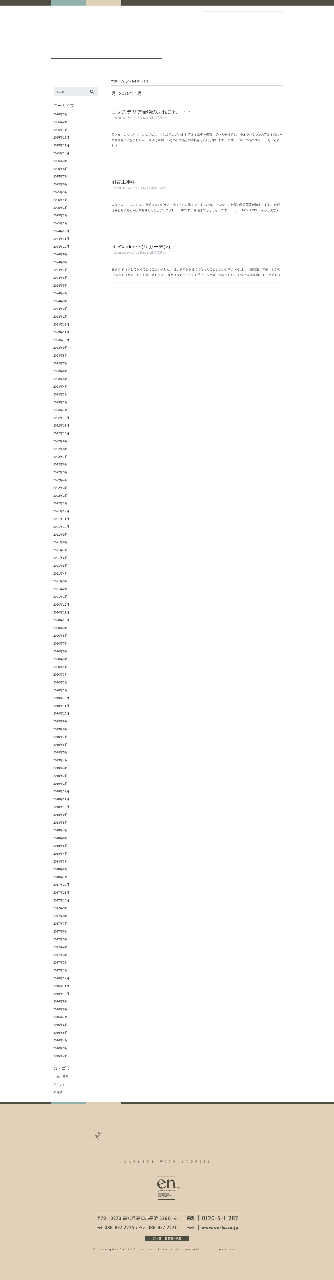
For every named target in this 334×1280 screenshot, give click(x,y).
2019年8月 (60, 729)
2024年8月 (60, 262)
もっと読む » (270, 210)
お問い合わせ (151, 54)
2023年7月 (60, 363)
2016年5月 (60, 1032)
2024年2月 (60, 308)
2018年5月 (60, 845)
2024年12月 (61, 231)
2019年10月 (61, 713)
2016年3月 (60, 1048)
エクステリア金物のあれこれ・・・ (152, 111)
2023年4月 (60, 386)
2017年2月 (60, 962)
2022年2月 (60, 495)
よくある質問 (261, 41)
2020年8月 (60, 635)
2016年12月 (61, 978)
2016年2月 (60, 1056)
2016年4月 (60, 1040)
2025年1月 (60, 223)
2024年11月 (61, 238)
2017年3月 (60, 955)
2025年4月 (60, 200)
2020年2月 (60, 682)
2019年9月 (60, 721)
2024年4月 (60, 293)
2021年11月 (61, 519)
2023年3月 (60, 394)
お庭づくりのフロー (251, 41)
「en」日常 (61, 1076)
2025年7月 (60, 176)
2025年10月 (61, 153)
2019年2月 (60, 775)
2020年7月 (60, 643)
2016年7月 (60, 1017)
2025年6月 (60, 184)
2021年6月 (60, 557)
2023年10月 (61, 340)
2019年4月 (60, 760)
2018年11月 (61, 799)
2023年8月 (60, 355)
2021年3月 (60, 581)
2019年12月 (61, 698)
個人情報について (281, 41)
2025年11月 (61, 145)
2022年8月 (60, 449)
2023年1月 (60, 410)
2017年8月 (60, 916)
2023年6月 (60, 371)
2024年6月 (60, 277)
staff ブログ (126, 54)
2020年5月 (60, 659)
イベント (59, 1084)
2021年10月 (61, 526)
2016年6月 (60, 1025)
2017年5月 (60, 939)
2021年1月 (60, 596)
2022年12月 (61, 418)
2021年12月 (61, 511)
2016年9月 (60, 1001)
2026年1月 (60, 130)
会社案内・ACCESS (241, 16)
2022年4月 (60, 480)
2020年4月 (60, 667)
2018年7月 (60, 830)
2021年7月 (60, 550)
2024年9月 (60, 254)
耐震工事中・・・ (131, 182)
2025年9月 (60, 161)
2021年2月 (60, 589)
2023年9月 (60, 347)
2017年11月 (61, 892)
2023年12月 (61, 324)
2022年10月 (61, 433)
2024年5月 (60, 285)
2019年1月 (60, 783)
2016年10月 (61, 994)
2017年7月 (60, 923)
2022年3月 (60, 488)
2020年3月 (60, 674)
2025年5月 (60, 192)
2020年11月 (61, 612)
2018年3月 (60, 861)
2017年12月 (61, 884)
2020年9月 (60, 628)
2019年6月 (60, 744)
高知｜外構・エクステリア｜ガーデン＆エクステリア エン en (67, 31)
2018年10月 (61, 807)
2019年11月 (61, 706)
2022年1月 (60, 503)
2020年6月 (60, 651)
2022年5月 (60, 472)
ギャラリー (213, 17)
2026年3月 (60, 114)
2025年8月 (60, 169)
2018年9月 (60, 814)
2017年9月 (60, 908)
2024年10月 (61, 246)
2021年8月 (60, 542)
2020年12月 (61, 604)
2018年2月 (60, 869)
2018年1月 (60, 877)
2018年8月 (60, 822)
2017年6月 (60, 931)
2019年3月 (60, 768)
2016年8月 (60, 1009)
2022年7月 (60, 456)
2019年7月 (60, 737)
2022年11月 (61, 425)
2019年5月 (60, 752)
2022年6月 (60, 464)
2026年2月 (60, 122)
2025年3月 (60, 207)
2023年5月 (60, 379)
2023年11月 (61, 332)
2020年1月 (60, 690)
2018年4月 (60, 853)
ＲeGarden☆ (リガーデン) (141, 246)
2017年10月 (61, 900)
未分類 (57, 1092)
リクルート (241, 41)
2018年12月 (61, 791)
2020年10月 (61, 620)
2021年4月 (60, 573)
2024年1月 (60, 316)
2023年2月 (60, 402)
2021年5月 (60, 565)
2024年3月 (60, 301)
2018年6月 (60, 838)
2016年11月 (61, 986)
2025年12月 (61, 137)
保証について (271, 41)
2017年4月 (60, 947)
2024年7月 (60, 270)
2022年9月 (60, 441)
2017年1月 (60, 970)
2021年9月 (60, 534)
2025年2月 (60, 215)
